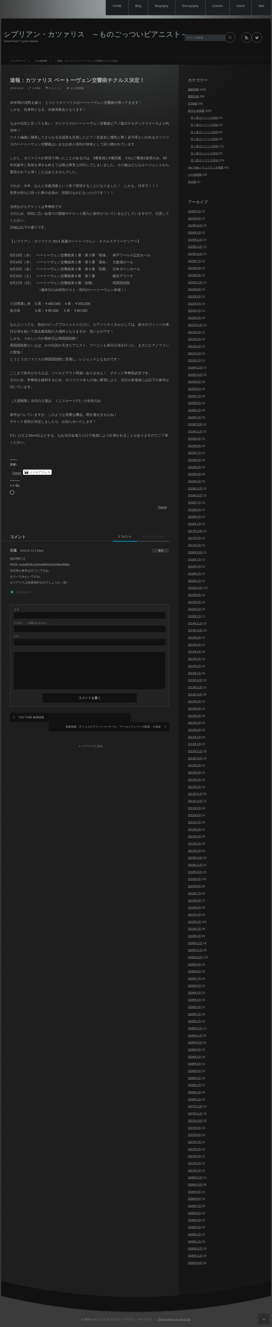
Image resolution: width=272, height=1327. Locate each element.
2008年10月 (195, 1042)
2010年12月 (195, 857)
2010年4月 (194, 914)
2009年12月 (195, 943)
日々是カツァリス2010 (204, 160)
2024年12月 (195, 225)
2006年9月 (194, 1191)
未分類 (192, 181)
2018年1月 (194, 523)
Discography (186, 6)
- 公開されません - (31, 623)
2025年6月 (194, 218)
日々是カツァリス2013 (204, 153)
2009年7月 (194, 978)
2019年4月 (194, 474)
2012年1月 (194, 786)
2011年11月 (195, 793)
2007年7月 (194, 1142)
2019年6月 (194, 459)
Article (239, 6)
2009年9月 (194, 964)
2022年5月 (194, 296)
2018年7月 (194, 502)
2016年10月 (195, 552)
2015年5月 (194, 602)
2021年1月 (194, 360)
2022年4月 (194, 303)
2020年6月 (194, 402)
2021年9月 (194, 332)
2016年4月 (194, 566)
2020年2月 (194, 410)
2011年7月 (194, 822)
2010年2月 (194, 928)
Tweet (16, 472)
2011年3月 (194, 843)
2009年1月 (194, 1021)
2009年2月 (194, 1014)
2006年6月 (194, 1213)
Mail (260, 6)
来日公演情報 (196, 110)
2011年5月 (194, 836)
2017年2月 (194, 545)
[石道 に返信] (159, 551)
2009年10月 (195, 957)
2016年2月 (194, 573)
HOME (108, 6)
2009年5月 (194, 992)
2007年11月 (195, 1113)
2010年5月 (194, 907)
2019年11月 (195, 431)
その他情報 (77, 88)
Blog (131, 6)
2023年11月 (195, 246)
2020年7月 (194, 396)
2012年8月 (194, 772)
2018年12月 (195, 488)
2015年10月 (195, 587)
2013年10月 (195, 694)
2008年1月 (194, 1099)
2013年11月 (195, 687)
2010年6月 (194, 900)
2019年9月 (194, 438)
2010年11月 (195, 864)
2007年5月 (194, 1156)
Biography (155, 6)
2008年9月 (194, 1049)
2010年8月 (194, 886)
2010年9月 (194, 878)
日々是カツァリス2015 (204, 146)
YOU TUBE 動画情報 (31, 717)
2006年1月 (194, 1241)
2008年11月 (195, 1035)
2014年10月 (195, 630)
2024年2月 (194, 232)
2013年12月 (195, 680)
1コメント (55, 88)
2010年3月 (194, 921)
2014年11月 (195, 623)
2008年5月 (194, 1070)
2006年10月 (195, 1184)
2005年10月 (195, 1262)
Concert (214, 6)
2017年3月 (194, 537)
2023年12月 (195, 239)
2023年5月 (194, 275)
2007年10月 (195, 1120)
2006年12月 (195, 1177)
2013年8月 (194, 708)
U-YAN (36, 88)
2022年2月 (194, 317)
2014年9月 (194, 637)
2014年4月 (194, 651)
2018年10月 (195, 495)
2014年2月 (194, 665)
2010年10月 (195, 872)
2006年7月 (194, 1205)
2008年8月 (194, 1056)
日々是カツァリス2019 (204, 132)
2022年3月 (194, 310)
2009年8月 (194, 971)
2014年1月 (194, 673)
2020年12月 (195, 367)
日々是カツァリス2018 (204, 138)
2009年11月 (195, 950)
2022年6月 (194, 289)
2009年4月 (194, 999)
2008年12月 (195, 1028)
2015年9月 (194, 594)
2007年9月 (194, 1127)
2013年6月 (194, 715)
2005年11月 (195, 1255)
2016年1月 (194, 580)
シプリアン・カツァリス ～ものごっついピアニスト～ (95, 34)
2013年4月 (194, 729)
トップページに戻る (91, 738)
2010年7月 (194, 893)
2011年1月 (194, 850)
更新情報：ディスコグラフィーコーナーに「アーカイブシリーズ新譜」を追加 (128, 719)
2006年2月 (194, 1234)
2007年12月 (195, 1106)
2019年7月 (194, 452)
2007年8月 (194, 1134)
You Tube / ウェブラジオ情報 (205, 167)
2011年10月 (195, 800)
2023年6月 (194, 267)
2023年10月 (195, 253)
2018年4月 (194, 516)
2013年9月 (194, 701)
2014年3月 (194, 658)
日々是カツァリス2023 (204, 117)
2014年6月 (194, 644)
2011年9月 (194, 808)
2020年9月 (194, 381)
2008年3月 (194, 1085)
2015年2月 (194, 616)
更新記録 (193, 96)
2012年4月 (194, 779)
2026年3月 (194, 211)
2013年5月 (194, 722)
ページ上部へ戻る (264, 1319)
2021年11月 (195, 324)
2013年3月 (194, 737)
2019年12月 (195, 424)
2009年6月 (194, 985)
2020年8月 (194, 388)
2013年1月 (194, 744)
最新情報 (193, 89)
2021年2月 (194, 353)
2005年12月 (195, 1248)
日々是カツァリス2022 (204, 124)
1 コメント (109, 536)
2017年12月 (195, 531)
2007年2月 (194, 1170)
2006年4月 (194, 1220)
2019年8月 (194, 445)
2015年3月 (194, 609)
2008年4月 (194, 1078)
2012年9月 (194, 765)
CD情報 (192, 103)
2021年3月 (194, 346)
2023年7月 (194, 261)
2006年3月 (194, 1227)
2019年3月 (194, 481)
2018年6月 (194, 509)
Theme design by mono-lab (174, 1319)
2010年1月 (194, 935)
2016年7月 (194, 559)
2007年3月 (194, 1163)
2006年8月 (194, 1198)
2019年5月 (194, 467)
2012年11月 (195, 751)
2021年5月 (194, 339)
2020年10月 (195, 374)
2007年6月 (194, 1149)
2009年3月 (194, 1007)
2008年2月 (194, 1092)
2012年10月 (195, 758)
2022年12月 (195, 282)
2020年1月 (194, 417)
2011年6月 (194, 829)
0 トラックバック (147, 536)
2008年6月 (194, 1063)
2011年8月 (194, 815)
